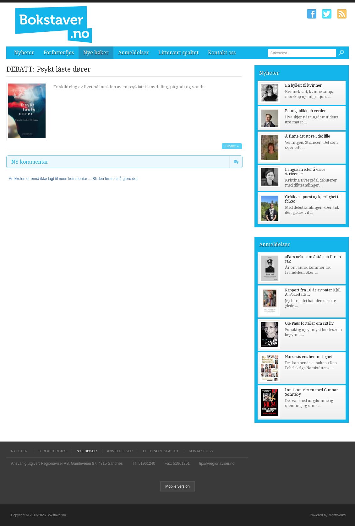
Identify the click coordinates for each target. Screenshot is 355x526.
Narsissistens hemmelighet (308, 357)
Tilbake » (232, 146)
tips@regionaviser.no (216, 463)
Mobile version (177, 486)
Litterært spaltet (178, 53)
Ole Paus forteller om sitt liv (309, 323)
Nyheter (24, 53)
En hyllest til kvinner (303, 85)
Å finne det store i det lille (307, 136)
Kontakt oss (222, 53)
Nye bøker (96, 53)
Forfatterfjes (59, 53)
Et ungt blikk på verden (305, 111)
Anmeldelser (133, 53)
